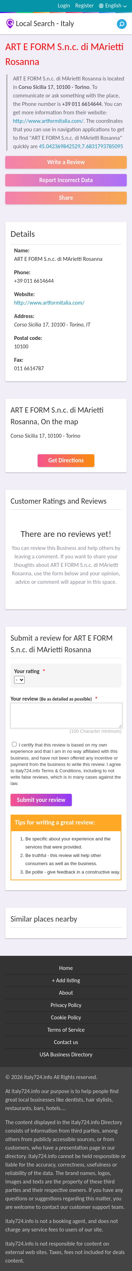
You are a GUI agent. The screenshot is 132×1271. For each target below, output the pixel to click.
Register (84, 5)
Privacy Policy (66, 1005)
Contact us (66, 1042)
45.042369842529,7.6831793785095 (81, 146)
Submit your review (41, 800)
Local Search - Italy (45, 23)
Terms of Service (65, 1029)
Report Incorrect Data (66, 180)
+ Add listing (66, 980)
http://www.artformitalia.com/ (48, 121)
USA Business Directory (65, 1054)
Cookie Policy (66, 1017)
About (66, 992)
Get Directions (65, 460)
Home (66, 968)
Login (64, 5)
